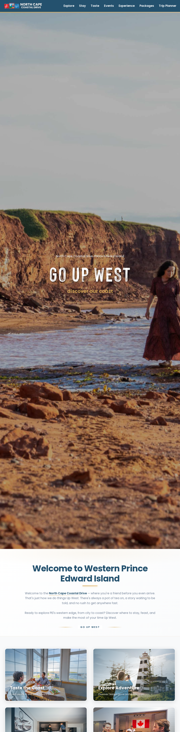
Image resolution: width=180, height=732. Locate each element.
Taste (95, 6)
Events (109, 6)
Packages (147, 6)
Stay (82, 6)
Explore (69, 6)
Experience (127, 6)
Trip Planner (167, 6)
